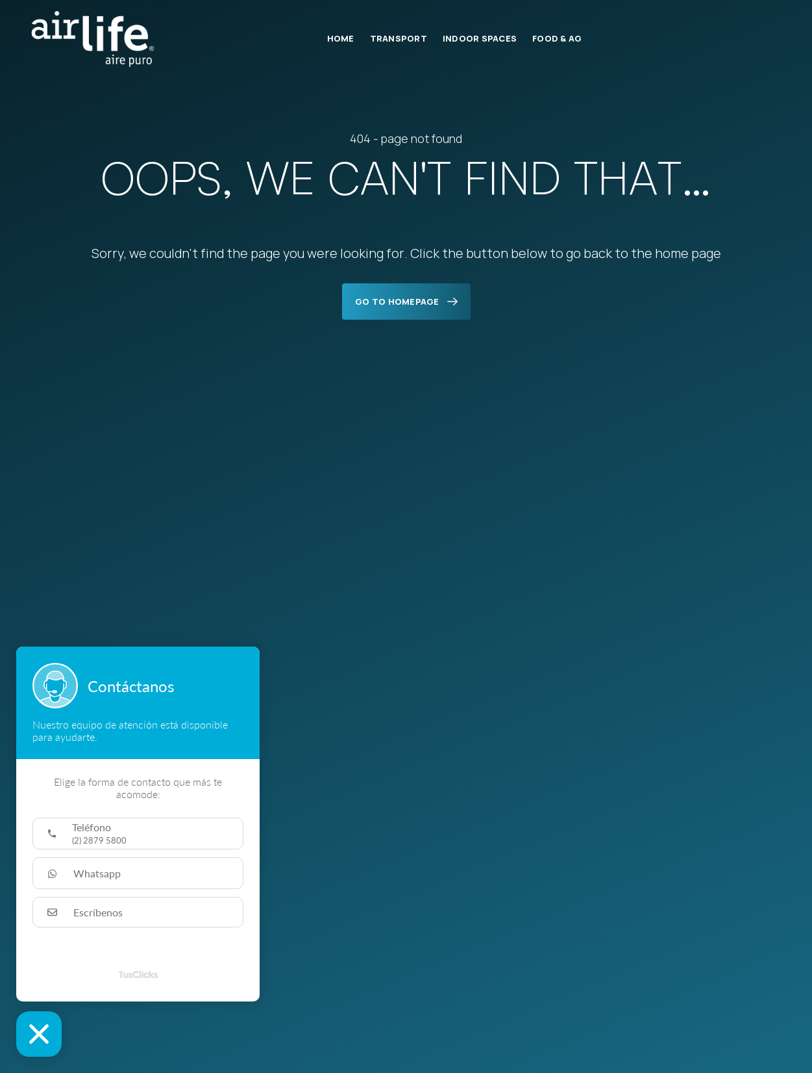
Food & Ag (557, 38)
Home (340, 38)
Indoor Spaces (479, 38)
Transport (397, 38)
